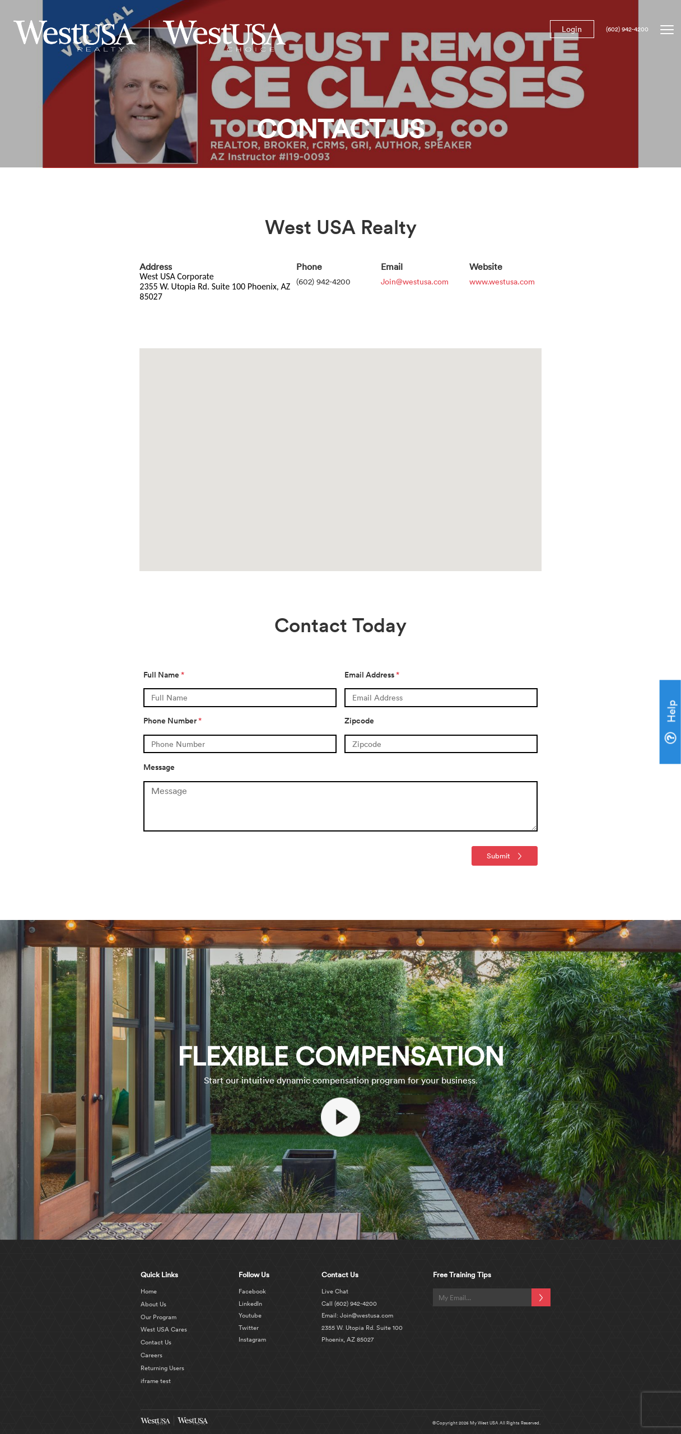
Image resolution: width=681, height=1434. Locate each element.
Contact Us (156, 1342)
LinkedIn (250, 1303)
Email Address (371, 675)
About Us (153, 1304)
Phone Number (172, 721)
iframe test (156, 1381)
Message (159, 767)
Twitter (249, 1328)
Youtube (250, 1315)
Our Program (158, 1317)
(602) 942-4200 (627, 29)
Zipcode (359, 721)
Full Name (163, 675)
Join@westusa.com (415, 282)
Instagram (252, 1339)
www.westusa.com (502, 282)
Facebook (252, 1291)
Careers (151, 1355)
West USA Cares (164, 1329)
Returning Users (162, 1368)
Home (149, 1291)
